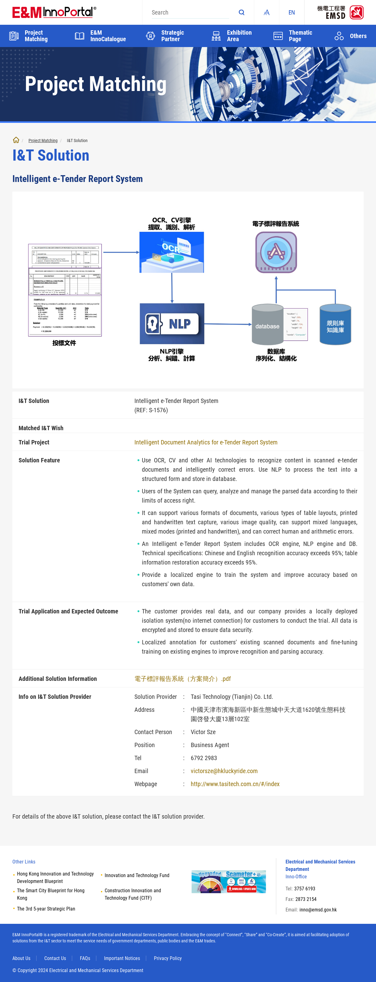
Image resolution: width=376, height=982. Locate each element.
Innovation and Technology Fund (137, 875)
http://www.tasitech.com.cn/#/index (235, 784)
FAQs (85, 958)
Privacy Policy (168, 958)
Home (16, 140)
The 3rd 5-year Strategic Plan (46, 909)
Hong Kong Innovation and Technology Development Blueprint (55, 877)
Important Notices (122, 958)
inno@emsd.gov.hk (318, 910)
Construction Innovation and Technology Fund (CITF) (133, 894)
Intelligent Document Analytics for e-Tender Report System (206, 442)
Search (241, 12)
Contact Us (55, 958)
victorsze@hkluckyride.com (224, 771)
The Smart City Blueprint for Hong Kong (51, 894)
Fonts (266, 12)
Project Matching (43, 140)
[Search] (190, 12)
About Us (21, 958)
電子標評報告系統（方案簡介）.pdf (182, 678)
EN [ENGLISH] (291, 12)
